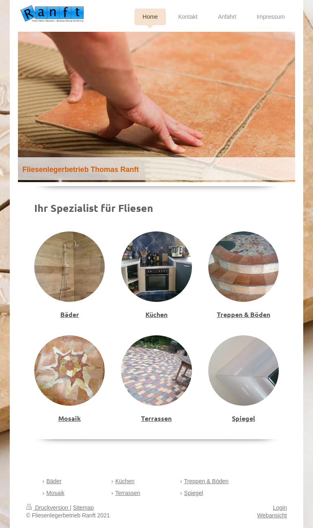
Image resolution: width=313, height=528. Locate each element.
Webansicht (272, 515)
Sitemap (83, 507)
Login (280, 507)
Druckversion (48, 507)
